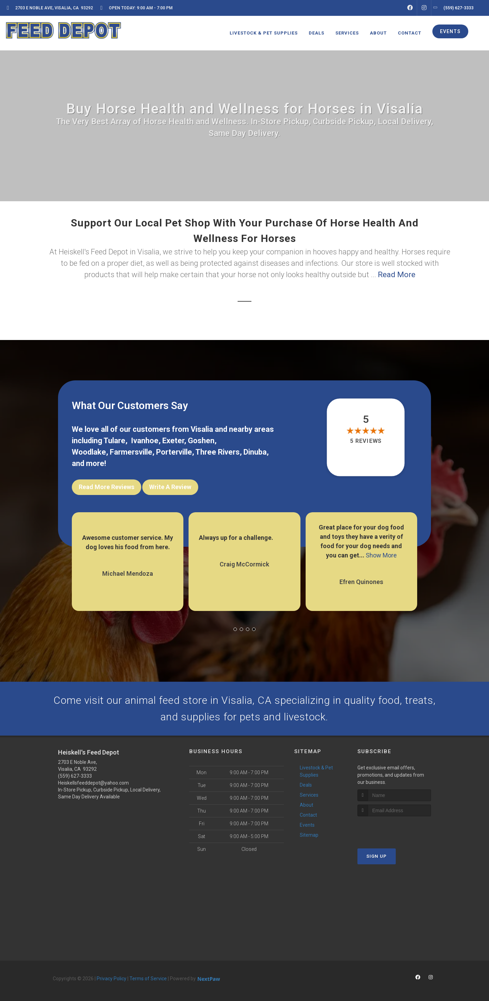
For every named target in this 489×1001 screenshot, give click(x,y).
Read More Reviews (106, 486)
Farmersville (131, 452)
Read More (396, 274)
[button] (235, 629)
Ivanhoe (145, 440)
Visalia (202, 429)
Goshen (201, 440)
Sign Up (376, 856)
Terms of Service (148, 978)
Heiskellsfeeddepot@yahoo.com (93, 783)
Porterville (174, 452)
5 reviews (366, 441)
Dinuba (255, 452)
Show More (381, 555)
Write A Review (170, 486)
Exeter (173, 440)
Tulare (114, 440)
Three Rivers (217, 452)
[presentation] (394, 829)
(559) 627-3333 (75, 776)
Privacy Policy (111, 978)
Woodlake (89, 452)
